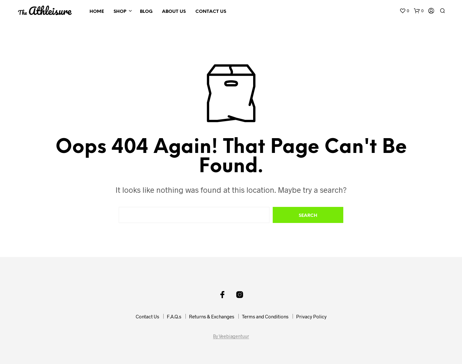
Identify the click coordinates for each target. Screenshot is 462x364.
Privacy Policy (311, 316)
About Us (174, 11)
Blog (146, 11)
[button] (404, 11)
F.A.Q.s (174, 316)
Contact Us (210, 11)
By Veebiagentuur (231, 336)
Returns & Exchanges (211, 316)
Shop (120, 11)
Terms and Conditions (265, 316)
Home (97, 11)
